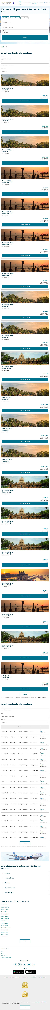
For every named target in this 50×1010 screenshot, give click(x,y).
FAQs (2, 951)
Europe (5, 883)
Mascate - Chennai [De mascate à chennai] (4, 909)
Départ (4, 30)
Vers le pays (6, 977)
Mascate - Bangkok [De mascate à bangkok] (4, 916)
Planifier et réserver (21, 2)
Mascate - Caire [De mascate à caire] (4, 911)
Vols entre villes (17, 977)
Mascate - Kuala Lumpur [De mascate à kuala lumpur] (6, 927)
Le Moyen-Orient (8, 888)
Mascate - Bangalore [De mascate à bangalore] (5, 918)
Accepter (25, 1007)
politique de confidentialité (40, 1002)
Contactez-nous (4, 955)
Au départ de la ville (33, 977)
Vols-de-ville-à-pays (25, 977)
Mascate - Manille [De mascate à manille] (4, 934)
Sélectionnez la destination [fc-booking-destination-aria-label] (8, 27)
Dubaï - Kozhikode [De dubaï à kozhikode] (4, 923)
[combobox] (26, 59)
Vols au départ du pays (42, 977)
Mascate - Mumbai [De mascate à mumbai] (4, 914)
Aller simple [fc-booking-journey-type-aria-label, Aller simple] (5, 17)
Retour (2, 953)
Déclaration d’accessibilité (6, 957)
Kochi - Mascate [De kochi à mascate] (4, 937)
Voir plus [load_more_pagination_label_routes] (25, 941)
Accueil (2, 46)
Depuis (2, 56)
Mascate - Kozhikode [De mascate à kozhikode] (5, 907)
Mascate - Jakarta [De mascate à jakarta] (4, 930)
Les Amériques (8, 893)
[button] (15, 17)
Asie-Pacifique (8, 878)
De (3, 21)
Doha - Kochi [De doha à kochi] (3, 921)
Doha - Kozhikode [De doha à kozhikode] (4, 932)
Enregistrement (28, 2)
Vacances (41, 2)
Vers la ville (12, 977)
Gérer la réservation (35, 2)
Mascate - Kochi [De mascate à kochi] (4, 904)
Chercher (25, 37)
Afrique (6, 873)
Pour (2, 62)
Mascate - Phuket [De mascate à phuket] (4, 925)
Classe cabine (3, 68)
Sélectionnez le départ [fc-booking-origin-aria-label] (7, 22)
